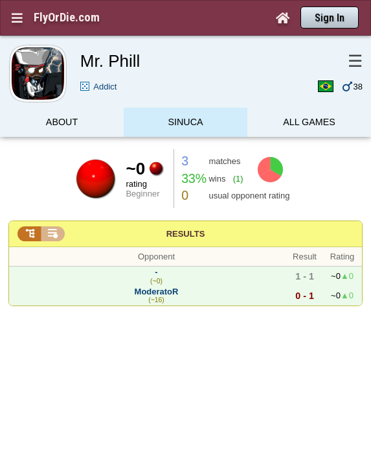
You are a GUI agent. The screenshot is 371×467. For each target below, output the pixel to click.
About (62, 100)
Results (185, 208)
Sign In (329, 18)
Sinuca (185, 100)
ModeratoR (157, 266)
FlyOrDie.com (67, 17)
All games (309, 100)
